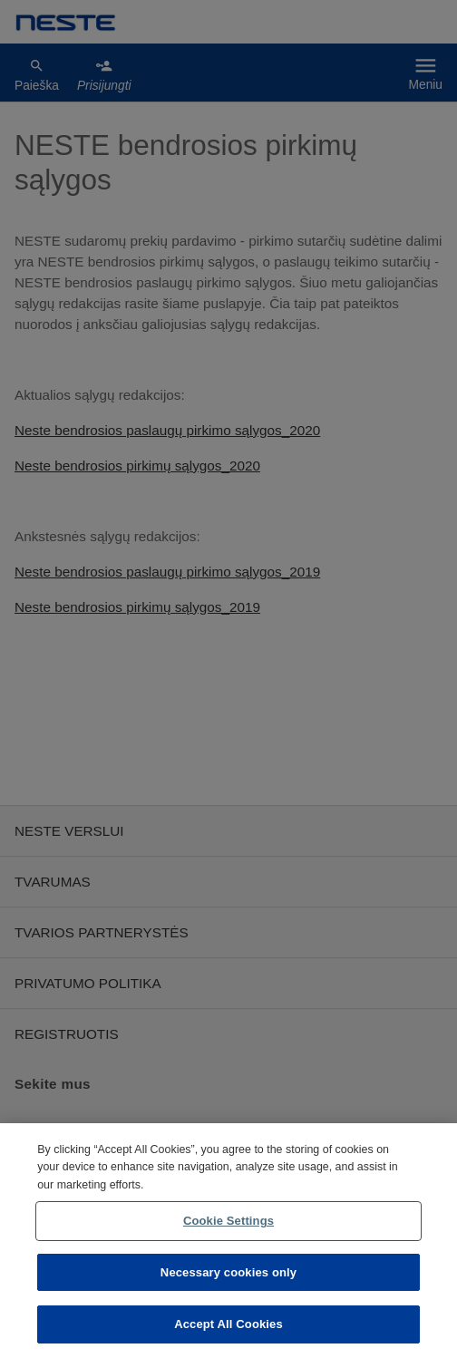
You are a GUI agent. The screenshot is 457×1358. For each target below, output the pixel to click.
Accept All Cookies (228, 1324)
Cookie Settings (228, 1220)
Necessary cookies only (228, 1272)
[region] (228, 1240)
